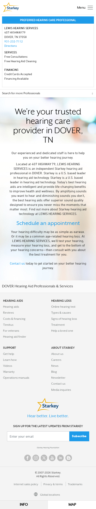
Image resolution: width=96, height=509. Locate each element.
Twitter (44, 458)
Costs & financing (14, 318)
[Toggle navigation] (84, 7)
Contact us (17, 263)
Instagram (35, 458)
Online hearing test (63, 306)
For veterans (11, 330)
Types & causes (61, 312)
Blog (54, 371)
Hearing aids (11, 306)
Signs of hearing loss (64, 318)
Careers (56, 359)
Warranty (9, 371)
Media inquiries (61, 389)
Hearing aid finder (14, 336)
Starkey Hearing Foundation (48, 448)
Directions (10, 45)
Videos (7, 365)
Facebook (27, 458)
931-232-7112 (13, 41)
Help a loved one (62, 330)
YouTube (52, 458)
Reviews (8, 312)
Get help (8, 353)
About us (57, 353)
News (54, 365)
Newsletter (58, 377)
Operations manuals (16, 377)
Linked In (60, 458)
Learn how (10, 359)
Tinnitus (8, 324)
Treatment (58, 324)
